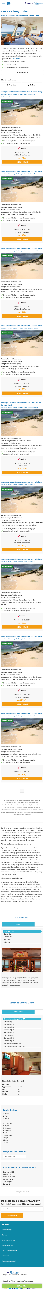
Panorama (7, 1135)
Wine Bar (7, 942)
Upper (6, 1126)
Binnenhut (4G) (9, 1038)
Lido (5, 1133)
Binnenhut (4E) (9, 1032)
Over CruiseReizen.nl (9, 1250)
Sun (5, 1140)
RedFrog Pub (9, 931)
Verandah (7, 1130)
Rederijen (5, 1224)
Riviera (6, 1114)
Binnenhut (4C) (9, 1027)
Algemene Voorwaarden (25, 1281)
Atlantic (6, 1121)
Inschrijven (12, 1215)
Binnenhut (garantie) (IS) (12, 1043)
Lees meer (15, 59)
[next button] (40, 31)
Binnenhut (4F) (9, 1035)
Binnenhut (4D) (9, 1030)
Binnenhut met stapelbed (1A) (14, 1019)
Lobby (6, 1118)
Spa (5, 1138)
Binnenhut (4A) (9, 1022)
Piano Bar (7, 939)
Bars (18, 924)
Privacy (13, 1281)
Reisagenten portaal (9, 1261)
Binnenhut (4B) (9, 1024)
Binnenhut (18, 1012)
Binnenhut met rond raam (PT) (14, 1046)
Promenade (7, 1123)
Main (5, 1116)
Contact (4, 1235)
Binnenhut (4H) (9, 1041)
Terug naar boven (22, 1192)
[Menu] (3, 3)
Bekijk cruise (22, 162)
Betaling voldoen (8, 1245)
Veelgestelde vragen (9, 1240)
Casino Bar (7, 937)
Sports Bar (7, 934)
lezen (22, 72)
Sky (5, 1142)
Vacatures (5, 1256)
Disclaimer (6, 1281)
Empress (7, 1128)
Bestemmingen (7, 1230)
